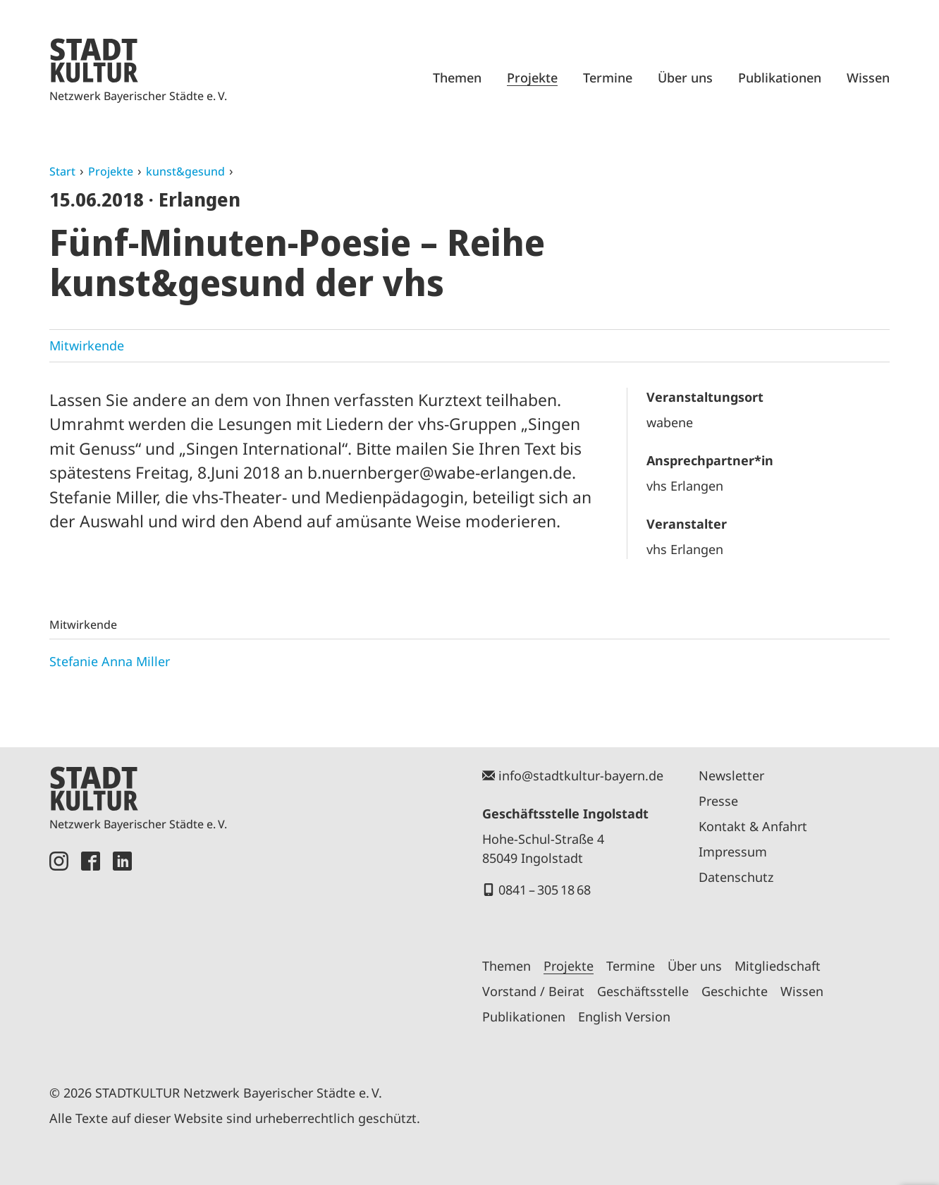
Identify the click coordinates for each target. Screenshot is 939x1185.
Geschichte (734, 991)
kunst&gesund (185, 171)
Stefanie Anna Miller (109, 661)
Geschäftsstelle (643, 991)
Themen (457, 77)
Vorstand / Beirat (533, 991)
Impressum (733, 851)
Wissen (868, 77)
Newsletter (731, 775)
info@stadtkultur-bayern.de (580, 775)
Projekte (532, 77)
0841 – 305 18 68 (544, 889)
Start (62, 171)
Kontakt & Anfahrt (753, 826)
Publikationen (779, 77)
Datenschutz (736, 876)
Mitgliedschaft (778, 965)
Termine (607, 77)
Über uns (685, 77)
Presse (718, 800)
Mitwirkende (86, 345)
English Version (624, 1016)
